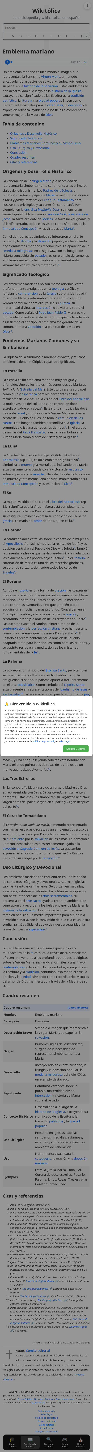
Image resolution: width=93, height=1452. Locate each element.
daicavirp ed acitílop (43, 741)
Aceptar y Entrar (75, 748)
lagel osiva (64, 741)
